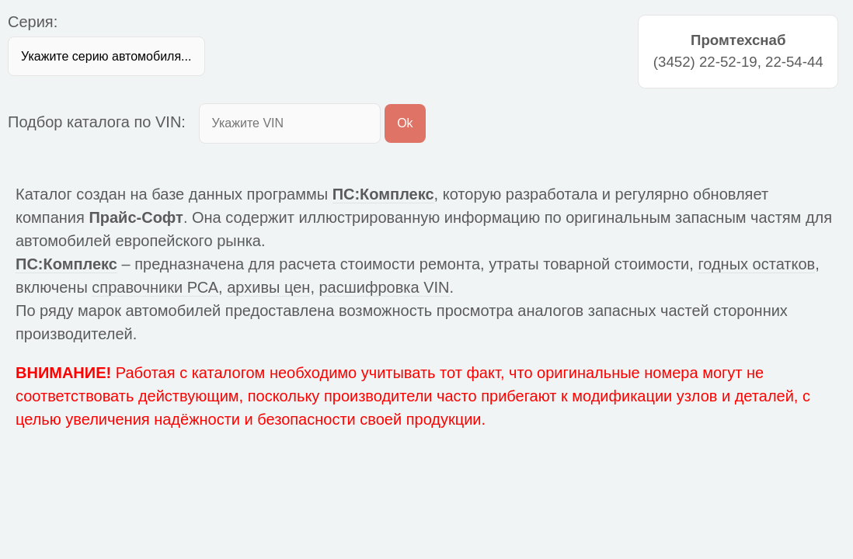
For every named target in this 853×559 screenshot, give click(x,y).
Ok (405, 123)
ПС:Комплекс (383, 194)
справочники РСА (155, 287)
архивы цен (268, 287)
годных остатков (756, 264)
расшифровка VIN (384, 287)
